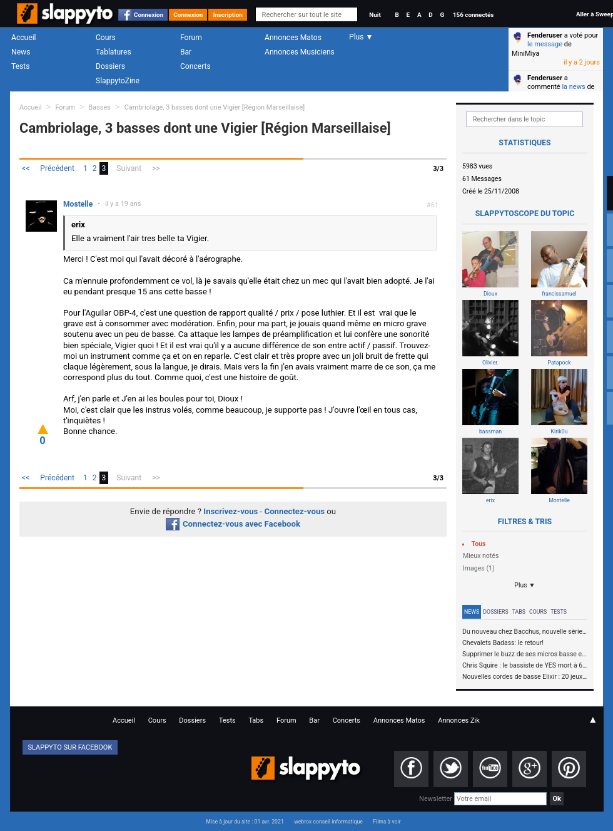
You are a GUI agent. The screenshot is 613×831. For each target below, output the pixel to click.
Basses (100, 107)
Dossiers (110, 66)
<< (25, 168)
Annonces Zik (459, 720)
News (20, 52)
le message (544, 44)
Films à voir (386, 821)
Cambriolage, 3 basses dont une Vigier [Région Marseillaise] (214, 107)
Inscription (228, 14)
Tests (20, 66)
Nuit (374, 14)
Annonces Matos (293, 37)
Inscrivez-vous (230, 511)
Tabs (518, 612)
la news (573, 87)
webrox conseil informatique (328, 821)
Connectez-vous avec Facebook (233, 524)
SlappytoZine (117, 80)
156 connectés (473, 14)
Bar (185, 52)
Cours (106, 37)
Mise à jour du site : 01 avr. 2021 (244, 821)
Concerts (195, 66)
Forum (191, 37)
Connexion (148, 14)
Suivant (128, 168)
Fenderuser (544, 35)
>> (156, 168)
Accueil (23, 37)
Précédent (57, 168)
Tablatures (113, 52)
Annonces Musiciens (300, 52)
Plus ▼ (524, 585)
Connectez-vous (295, 511)
